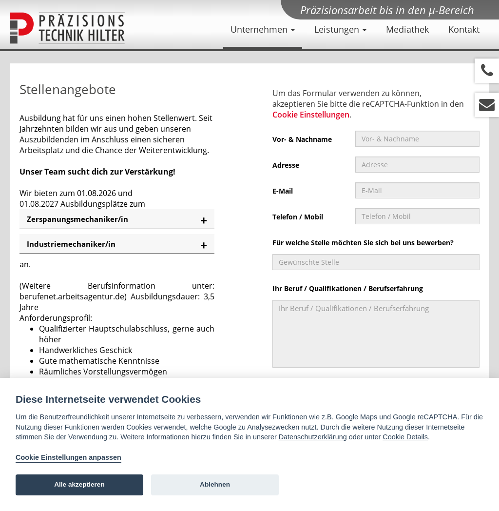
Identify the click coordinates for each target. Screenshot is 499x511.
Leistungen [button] (340, 29)
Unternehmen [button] (262, 29)
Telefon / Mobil (297, 216)
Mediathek (407, 29)
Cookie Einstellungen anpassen (68, 457)
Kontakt (464, 29)
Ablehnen (215, 484)
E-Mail (282, 191)
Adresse (285, 165)
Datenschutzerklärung (313, 437)
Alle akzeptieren (79, 484)
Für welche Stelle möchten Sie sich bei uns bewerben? (363, 242)
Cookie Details (405, 437)
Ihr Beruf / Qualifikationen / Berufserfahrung (347, 288)
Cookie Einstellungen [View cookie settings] (310, 114)
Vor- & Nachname (302, 139)
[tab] (116, 219)
